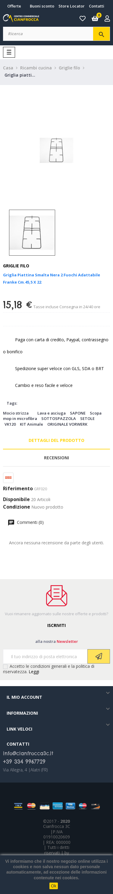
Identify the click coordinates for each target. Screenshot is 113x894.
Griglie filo (16, 266)
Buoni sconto (42, 6)
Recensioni (56, 458)
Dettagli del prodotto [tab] (56, 440)
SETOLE (87, 418)
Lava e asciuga (51, 413)
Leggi (34, 671)
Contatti (96, 6)
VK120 (10, 424)
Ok (53, 885)
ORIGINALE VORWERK (67, 424)
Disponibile (16, 499)
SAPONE (78, 413)
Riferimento (18, 488)
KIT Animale (31, 424)
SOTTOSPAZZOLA (58, 418)
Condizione (16, 507)
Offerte (14, 6)
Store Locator (71, 6)
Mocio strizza (16, 413)
